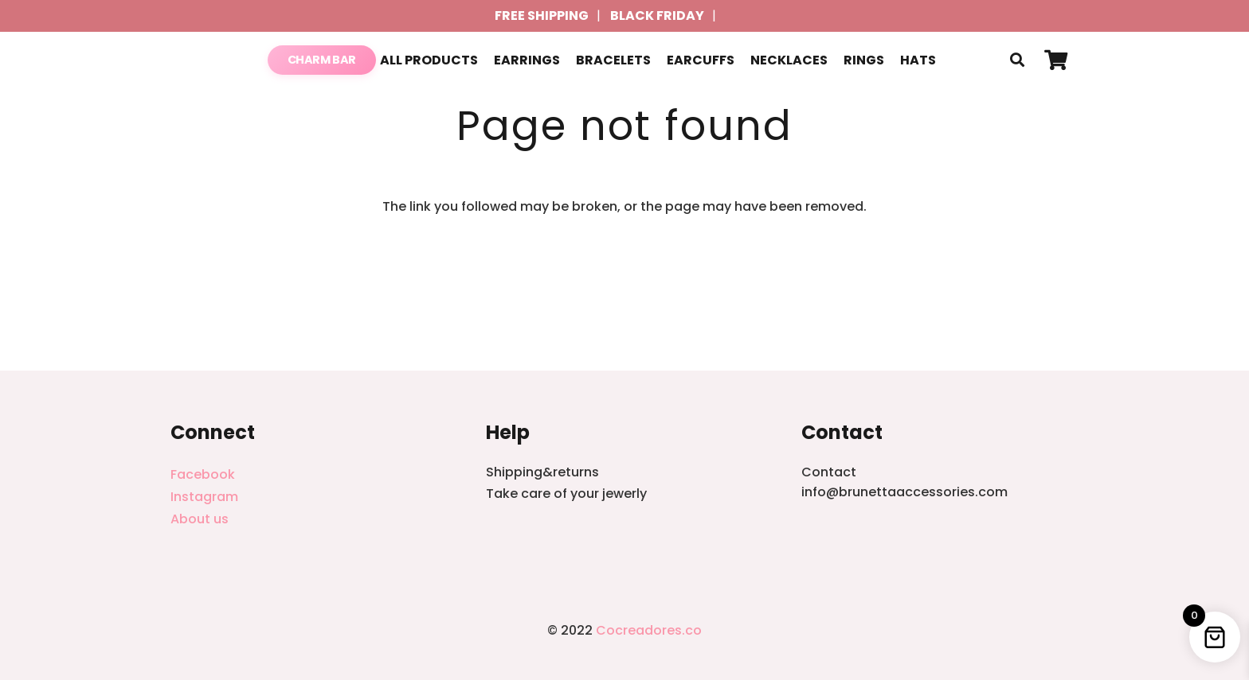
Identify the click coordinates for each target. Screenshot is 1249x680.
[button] (1017, 60)
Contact (828, 472)
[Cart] (1056, 60)
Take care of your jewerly (566, 493)
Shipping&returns (542, 472)
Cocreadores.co (649, 630)
